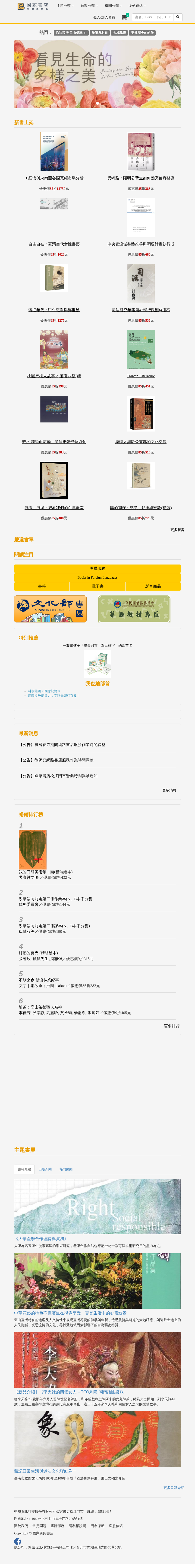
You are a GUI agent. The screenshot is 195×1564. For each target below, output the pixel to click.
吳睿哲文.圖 (29, 877)
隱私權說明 (77, 1526)
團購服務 (97, 568)
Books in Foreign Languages (98, 577)
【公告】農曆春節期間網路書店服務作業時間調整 (62, 745)
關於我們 (21, 1526)
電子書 (98, 586)
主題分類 (65, 6)
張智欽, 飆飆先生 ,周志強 (40, 959)
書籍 (42, 586)
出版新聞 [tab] (45, 1169)
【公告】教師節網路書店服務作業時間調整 (56, 760)
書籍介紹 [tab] (24, 1169)
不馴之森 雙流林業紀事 (39, 980)
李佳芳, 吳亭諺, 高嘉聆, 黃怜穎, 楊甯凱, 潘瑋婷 (59, 1013)
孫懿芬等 (27, 931)
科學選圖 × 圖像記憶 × (44, 691)
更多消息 (169, 790)
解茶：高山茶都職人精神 (40, 1007)
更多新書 (177, 530)
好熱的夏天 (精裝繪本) (38, 953)
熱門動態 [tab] (66, 1169)
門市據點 (97, 1526)
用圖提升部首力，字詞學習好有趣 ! (53, 695)
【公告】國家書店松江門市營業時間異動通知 (58, 776)
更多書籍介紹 (174, 1488)
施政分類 (89, 6)
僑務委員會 (28, 904)
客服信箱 (116, 1526)
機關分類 (113, 6)
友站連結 (137, 6)
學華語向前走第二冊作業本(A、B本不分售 (55, 899)
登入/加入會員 (104, 17)
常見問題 (39, 1526)
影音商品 (153, 586)
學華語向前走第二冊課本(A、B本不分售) (54, 926)
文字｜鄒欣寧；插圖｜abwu (43, 986)
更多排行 (172, 1026)
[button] (26, 76)
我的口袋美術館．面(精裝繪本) (45, 872)
